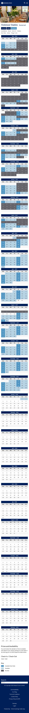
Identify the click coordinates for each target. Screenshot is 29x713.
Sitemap (14, 703)
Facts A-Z (14, 31)
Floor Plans (3, 33)
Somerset (22, 25)
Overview (4, 28)
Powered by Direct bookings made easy (14, 709)
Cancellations (4, 31)
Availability (14, 28)
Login (14, 706)
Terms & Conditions (14, 694)
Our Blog (14, 692)
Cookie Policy (14, 696)
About (9, 31)
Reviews (19, 31)
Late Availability (14, 689)
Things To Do (14, 33)
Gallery (8, 28)
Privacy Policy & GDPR (14, 699)
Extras (8, 33)
